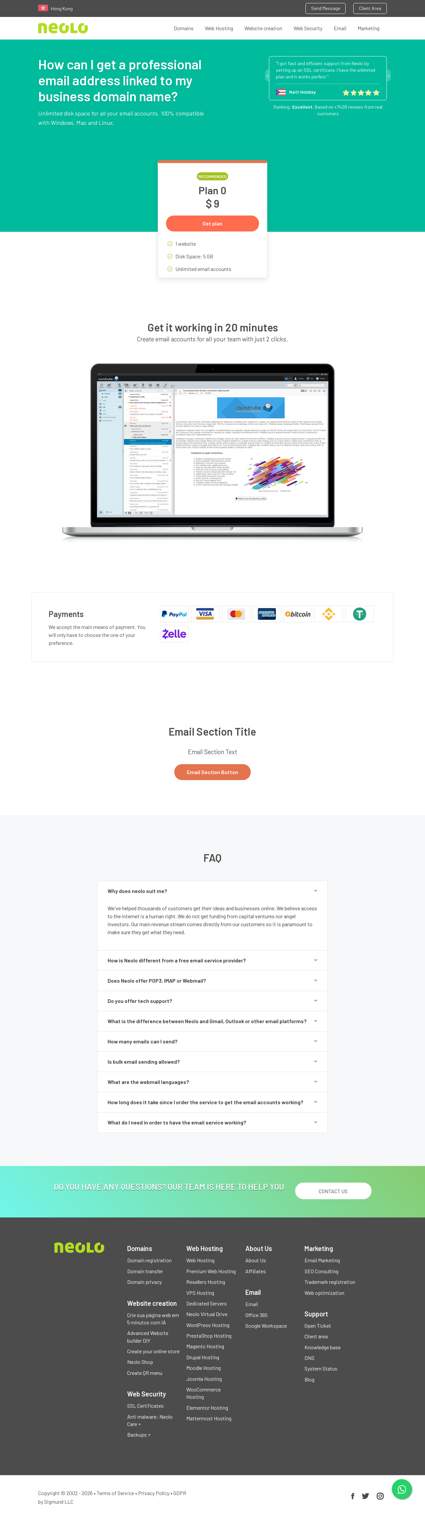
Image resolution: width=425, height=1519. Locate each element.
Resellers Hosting (205, 1282)
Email (340, 28)
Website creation (263, 28)
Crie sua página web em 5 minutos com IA (153, 1318)
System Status (320, 1368)
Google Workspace (266, 1325)
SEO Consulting (321, 1271)
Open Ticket (317, 1325)
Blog (309, 1379)
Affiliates (255, 1271)
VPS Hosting (200, 1293)
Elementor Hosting (207, 1407)
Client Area (370, 8)
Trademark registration (329, 1282)
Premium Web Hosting (211, 1271)
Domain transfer (145, 1271)
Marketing (369, 28)
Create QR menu (144, 1373)
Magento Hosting (205, 1346)
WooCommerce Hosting (203, 1393)
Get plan (212, 223)
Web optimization (324, 1293)
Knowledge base (322, 1347)
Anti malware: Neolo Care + (150, 1420)
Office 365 (256, 1315)
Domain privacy (144, 1282)
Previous (267, 75)
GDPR (179, 1493)
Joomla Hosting (204, 1379)
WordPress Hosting (207, 1325)
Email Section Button (212, 772)
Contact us (333, 1191)
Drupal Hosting (202, 1357)
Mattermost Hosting (208, 1418)
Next (389, 75)
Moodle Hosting (203, 1368)
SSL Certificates (145, 1405)
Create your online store (153, 1351)
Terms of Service (115, 1493)
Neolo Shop (140, 1362)
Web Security (308, 28)
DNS (309, 1358)
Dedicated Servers (206, 1303)
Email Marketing (322, 1260)
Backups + (138, 1434)
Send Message (325, 8)
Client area (316, 1336)
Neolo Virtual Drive (206, 1314)
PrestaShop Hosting (208, 1335)
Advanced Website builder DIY (147, 1336)
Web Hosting (219, 28)
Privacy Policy (153, 1493)
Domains (184, 28)
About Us (255, 1260)
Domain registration (149, 1260)
